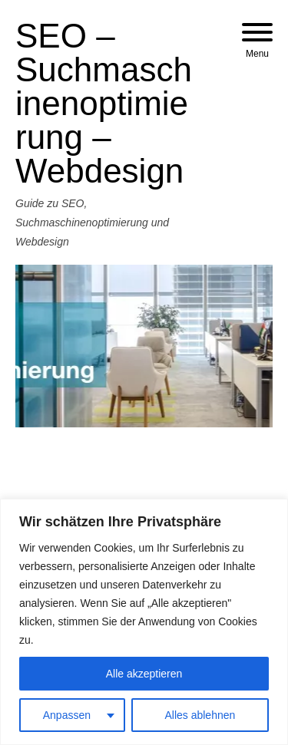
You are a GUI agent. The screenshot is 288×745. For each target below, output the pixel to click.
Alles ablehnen (199, 715)
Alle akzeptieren (144, 674)
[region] (144, 622)
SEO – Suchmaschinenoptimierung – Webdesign (103, 103)
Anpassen (67, 715)
